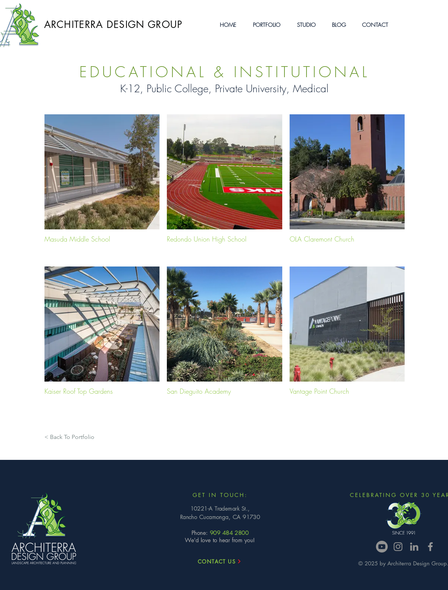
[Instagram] (398, 547)
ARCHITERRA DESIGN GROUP (113, 24)
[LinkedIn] (414, 547)
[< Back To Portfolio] (69, 437)
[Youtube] (382, 547)
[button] (266, 25)
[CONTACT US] (219, 561)
